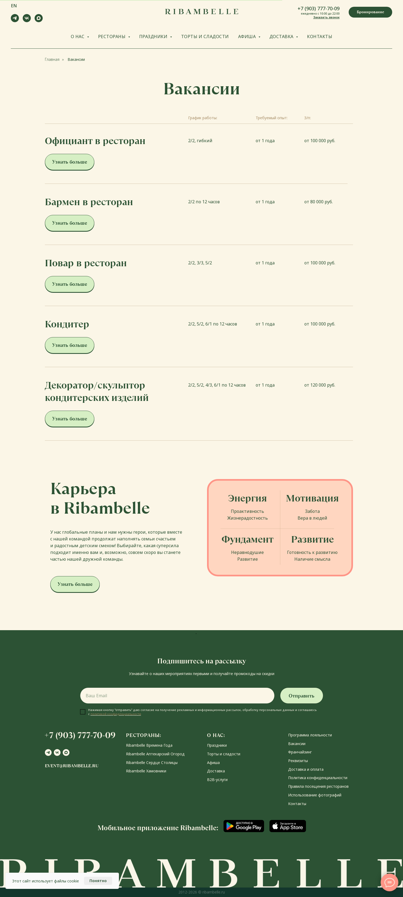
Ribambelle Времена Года (149, 745)
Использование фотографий (314, 795)
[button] (370, 12)
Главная (52, 59)
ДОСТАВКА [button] (282, 36)
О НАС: (216, 735)
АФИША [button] (247, 36)
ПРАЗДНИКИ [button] (154, 36)
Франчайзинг (300, 752)
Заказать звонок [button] (326, 17)
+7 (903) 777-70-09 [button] (318, 8)
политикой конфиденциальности (116, 714)
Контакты (297, 803)
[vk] (27, 20)
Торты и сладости (223, 753)
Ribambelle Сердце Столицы (152, 762)
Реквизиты (298, 760)
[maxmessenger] (39, 20)
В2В (211, 779)
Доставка (216, 770)
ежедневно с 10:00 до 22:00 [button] (320, 13)
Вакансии (76, 59)
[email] (177, 695)
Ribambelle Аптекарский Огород (155, 753)
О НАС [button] (78, 36)
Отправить (301, 695)
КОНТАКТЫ (319, 36)
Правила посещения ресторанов (318, 786)
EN (14, 6)
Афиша (213, 762)
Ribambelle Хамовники (146, 770)
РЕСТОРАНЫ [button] (112, 36)
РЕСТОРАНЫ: (143, 735)
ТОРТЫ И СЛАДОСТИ (205, 36)
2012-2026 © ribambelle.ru (201, 892)
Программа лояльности (310, 734)
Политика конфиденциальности (317, 777)
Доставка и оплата (306, 769)
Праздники (217, 745)
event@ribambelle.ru (71, 766)
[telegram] (15, 20)
